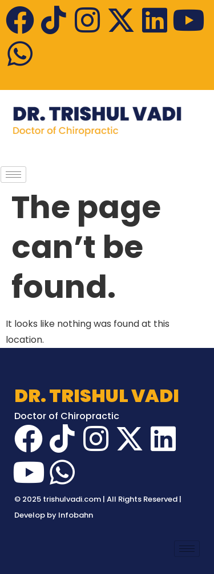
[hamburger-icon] (13, 174)
